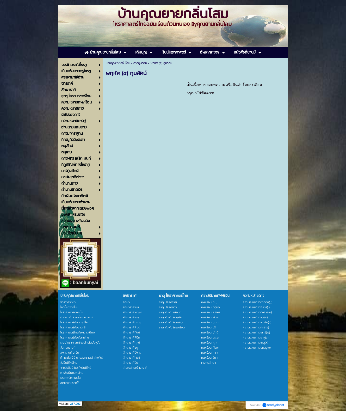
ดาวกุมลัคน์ (140, 63)
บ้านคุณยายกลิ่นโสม (118, 63)
